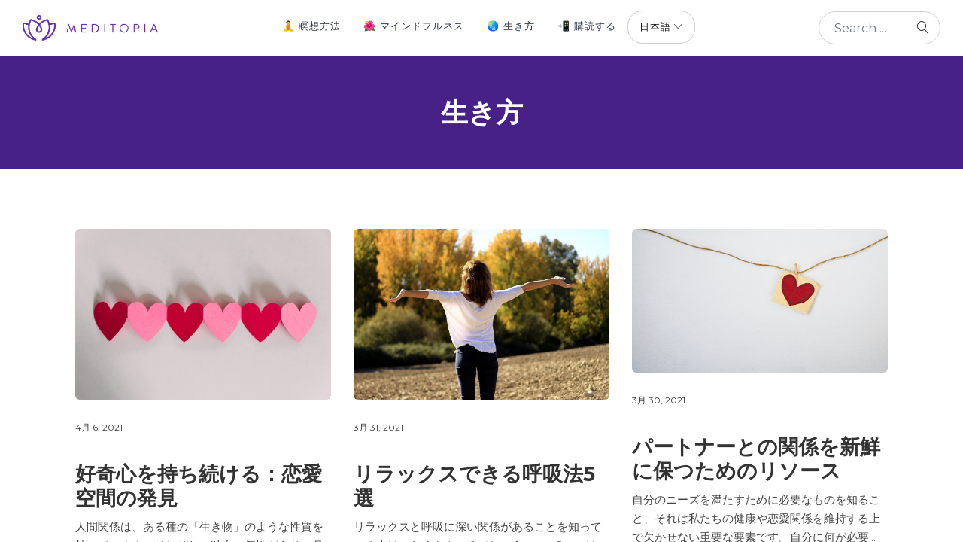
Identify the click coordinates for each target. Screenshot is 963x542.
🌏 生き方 (511, 26)
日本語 (655, 26)
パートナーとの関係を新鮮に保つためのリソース (756, 458)
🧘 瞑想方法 (311, 26)
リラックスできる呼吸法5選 (474, 485)
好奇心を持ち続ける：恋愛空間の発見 (198, 485)
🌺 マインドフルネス (413, 26)
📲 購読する (586, 26)
